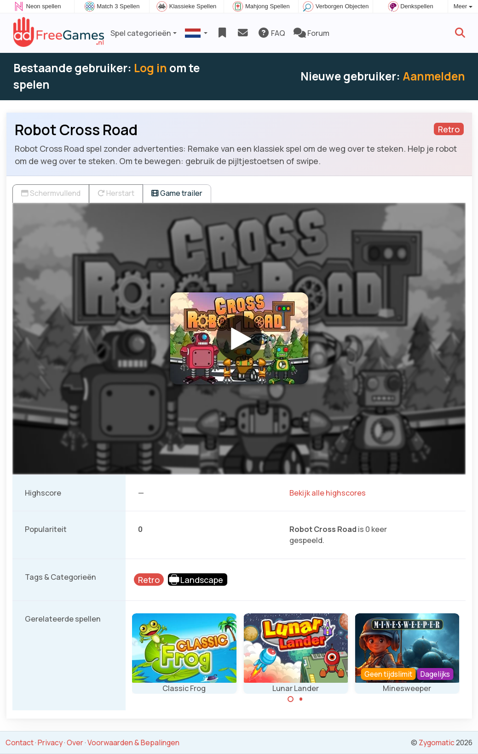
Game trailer (176, 193)
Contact (20, 742)
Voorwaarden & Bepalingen (133, 742)
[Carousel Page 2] (301, 699)
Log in (150, 67)
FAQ (271, 33)
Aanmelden (434, 76)
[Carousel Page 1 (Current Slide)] (291, 699)
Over (75, 742)
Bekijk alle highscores (327, 493)
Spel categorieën (140, 33)
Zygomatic (437, 742)
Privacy (50, 742)
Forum (311, 33)
